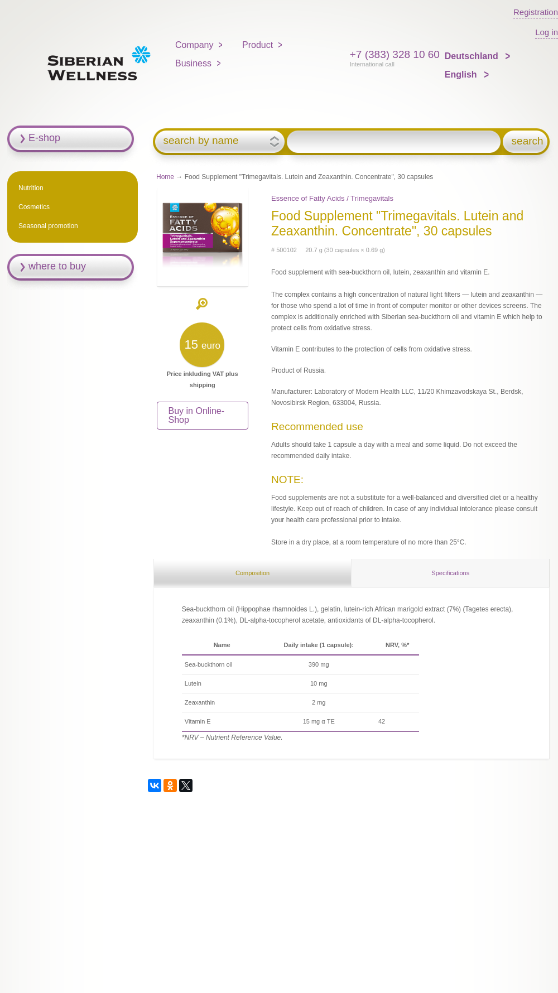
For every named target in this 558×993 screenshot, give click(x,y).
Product (257, 45)
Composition (252, 573)
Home (165, 177)
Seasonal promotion (48, 226)
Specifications (450, 573)
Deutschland (473, 56)
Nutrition (31, 188)
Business (193, 63)
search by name (200, 140)
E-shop (44, 137)
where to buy (57, 266)
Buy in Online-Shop (197, 415)
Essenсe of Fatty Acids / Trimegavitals (332, 198)
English (462, 74)
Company (194, 45)
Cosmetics (34, 207)
